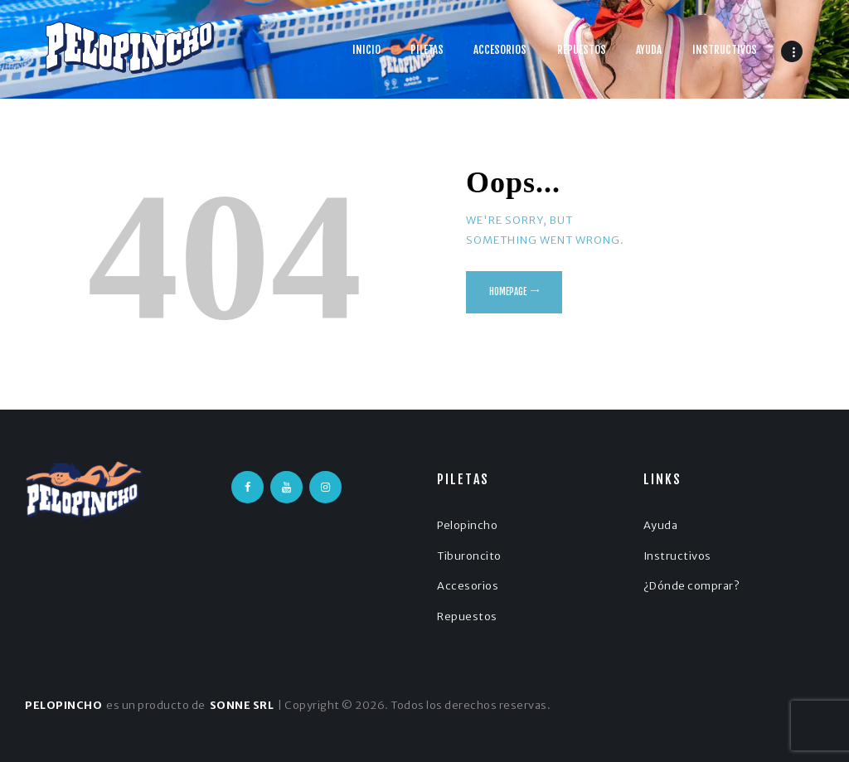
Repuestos (467, 616)
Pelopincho (467, 525)
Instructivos (677, 556)
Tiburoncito (469, 556)
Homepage (507, 292)
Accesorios (467, 586)
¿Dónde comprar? (691, 586)
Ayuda (660, 525)
